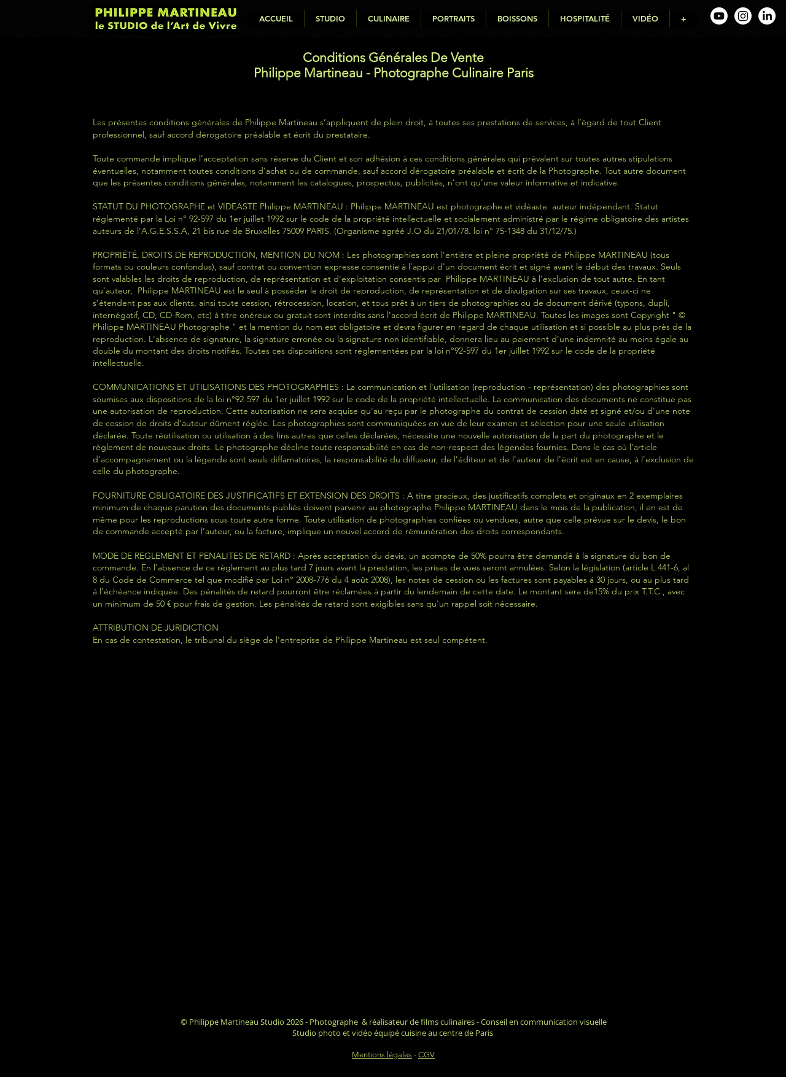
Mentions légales (382, 1054)
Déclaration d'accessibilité (393, 1065)
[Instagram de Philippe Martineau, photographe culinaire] (743, 16)
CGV (426, 1054)
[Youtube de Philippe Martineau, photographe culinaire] (719, 16)
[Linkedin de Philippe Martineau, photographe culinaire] (767, 16)
